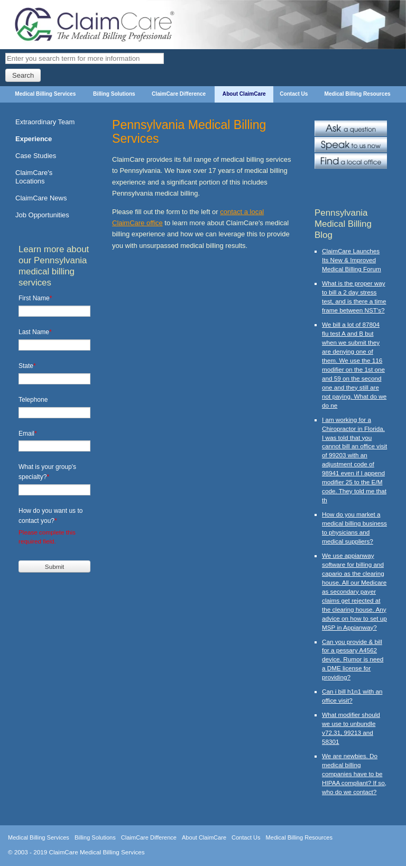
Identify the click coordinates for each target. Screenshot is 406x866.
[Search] (84, 58)
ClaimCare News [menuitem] (41, 198)
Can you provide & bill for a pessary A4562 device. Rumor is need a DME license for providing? (352, 659)
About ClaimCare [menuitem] (244, 94)
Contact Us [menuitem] (294, 94)
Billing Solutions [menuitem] (114, 94)
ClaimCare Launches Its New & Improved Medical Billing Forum (351, 259)
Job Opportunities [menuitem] (42, 215)
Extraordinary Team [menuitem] (45, 122)
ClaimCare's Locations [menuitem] (33, 177)
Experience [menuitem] (33, 139)
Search (23, 75)
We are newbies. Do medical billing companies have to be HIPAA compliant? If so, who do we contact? (354, 773)
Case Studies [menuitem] (35, 156)
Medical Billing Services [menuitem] (45, 94)
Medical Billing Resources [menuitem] (358, 94)
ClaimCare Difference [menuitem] (179, 94)
